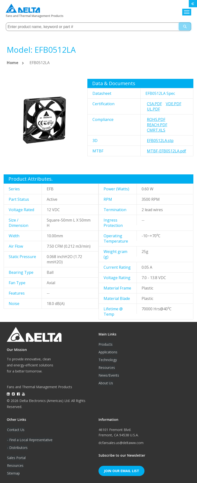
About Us (105, 382)
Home (12, 62)
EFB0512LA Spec (160, 93)
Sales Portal (16, 457)
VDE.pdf (173, 103)
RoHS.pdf (156, 119)
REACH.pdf (157, 124)
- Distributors (17, 447)
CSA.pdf (154, 103)
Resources (106, 367)
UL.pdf (153, 108)
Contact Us (15, 429)
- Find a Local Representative (29, 439)
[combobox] (98, 26)
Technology (107, 359)
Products (105, 344)
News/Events (108, 375)
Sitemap (13, 473)
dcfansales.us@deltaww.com (121, 442)
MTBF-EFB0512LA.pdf (166, 150)
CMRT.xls (156, 130)
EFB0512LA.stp (160, 140)
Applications (107, 351)
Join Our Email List (121, 470)
